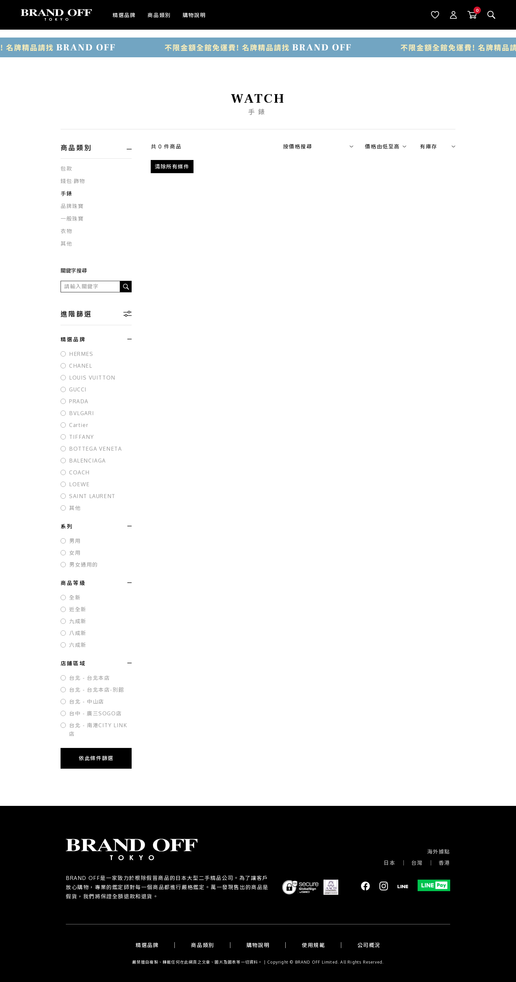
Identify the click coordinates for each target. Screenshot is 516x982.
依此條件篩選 (96, 758)
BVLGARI (81, 413)
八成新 (78, 633)
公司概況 (368, 945)
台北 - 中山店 (86, 701)
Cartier (78, 425)
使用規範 (313, 945)
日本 (389, 863)
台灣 (417, 863)
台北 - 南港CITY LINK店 (98, 729)
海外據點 (438, 851)
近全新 (78, 609)
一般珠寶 (72, 218)
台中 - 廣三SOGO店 (95, 713)
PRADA (79, 401)
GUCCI (78, 389)
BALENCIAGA (87, 460)
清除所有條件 (172, 166)
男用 (75, 541)
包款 (66, 168)
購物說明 (194, 15)
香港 (444, 863)
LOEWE (79, 484)
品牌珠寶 (72, 206)
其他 (66, 243)
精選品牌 (124, 15)
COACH (79, 472)
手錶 (66, 193)
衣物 (66, 231)
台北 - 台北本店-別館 (96, 689)
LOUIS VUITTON (92, 377)
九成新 (78, 621)
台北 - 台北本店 (89, 678)
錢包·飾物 (73, 181)
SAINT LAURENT (92, 496)
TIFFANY (81, 437)
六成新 (78, 645)
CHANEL (80, 365)
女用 (75, 552)
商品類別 (158, 15)
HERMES (81, 354)
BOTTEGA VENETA (95, 448)
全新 (75, 597)
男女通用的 (83, 564)
